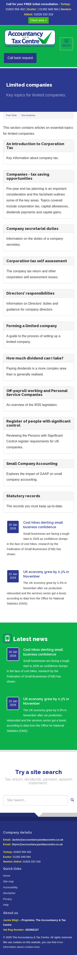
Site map (8, 881)
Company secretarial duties (32, 228)
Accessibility (10, 887)
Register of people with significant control (38, 423)
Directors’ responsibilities (30, 293)
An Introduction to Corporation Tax (35, 146)
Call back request (20, 58)
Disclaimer (9, 893)
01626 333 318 (43, 14)
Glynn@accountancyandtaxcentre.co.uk (37, 844)
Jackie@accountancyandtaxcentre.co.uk (37, 839)
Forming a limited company (31, 326)
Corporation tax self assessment (36, 261)
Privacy (7, 899)
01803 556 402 (15, 9)
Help (6, 904)
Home (6, 875)
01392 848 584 (49, 9)
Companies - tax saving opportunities (27, 176)
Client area (38, 20)
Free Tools (11, 115)
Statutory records (23, 496)
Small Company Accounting (31, 463)
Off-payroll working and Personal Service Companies (37, 393)
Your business (28, 115)
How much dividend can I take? (34, 358)
